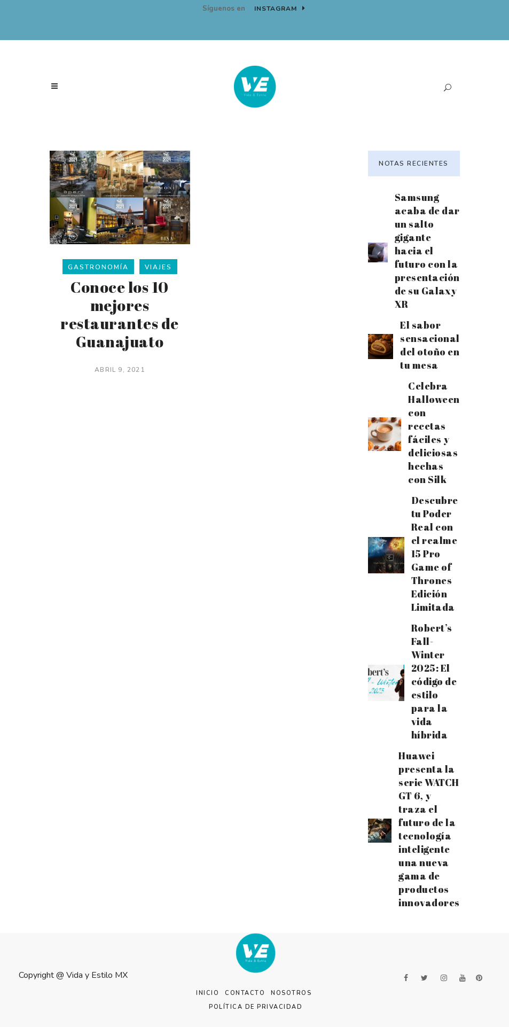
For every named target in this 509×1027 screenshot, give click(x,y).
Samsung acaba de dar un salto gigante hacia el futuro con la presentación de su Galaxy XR (427, 250)
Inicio (207, 993)
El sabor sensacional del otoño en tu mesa (430, 344)
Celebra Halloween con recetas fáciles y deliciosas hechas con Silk (434, 432)
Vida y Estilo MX (97, 975)
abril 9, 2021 (120, 369)
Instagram (280, 8)
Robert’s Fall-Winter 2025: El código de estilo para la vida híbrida (434, 681)
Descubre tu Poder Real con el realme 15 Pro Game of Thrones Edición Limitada (434, 553)
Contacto (245, 993)
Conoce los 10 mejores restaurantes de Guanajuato (119, 314)
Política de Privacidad (255, 1007)
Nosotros (291, 993)
